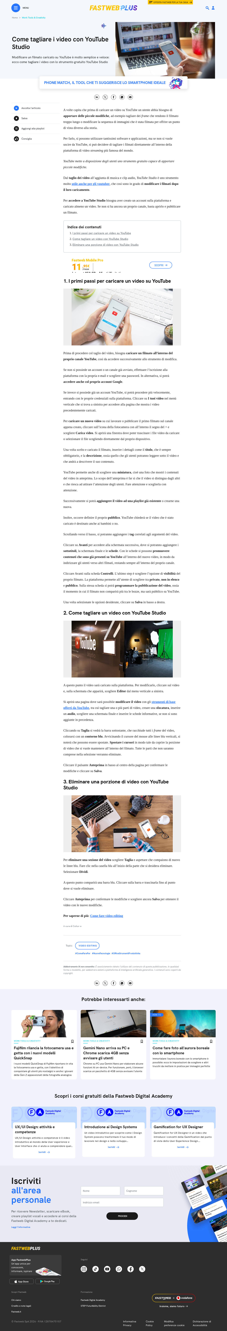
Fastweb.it (16, 1311)
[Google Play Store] (47, 1281)
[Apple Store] (21, 1281)
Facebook (113, 97)
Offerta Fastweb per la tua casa (170, 2)
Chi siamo (16, 1300)
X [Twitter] (105, 97)
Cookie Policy (150, 1323)
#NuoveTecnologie (101, 953)
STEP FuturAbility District (93, 1305)
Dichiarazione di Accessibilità (202, 1323)
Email (130, 97)
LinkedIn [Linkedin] (96, 97)
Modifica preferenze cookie (174, 1323)
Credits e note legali (21, 1305)
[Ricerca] (208, 8)
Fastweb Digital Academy (93, 1300)
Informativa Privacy (129, 1323)
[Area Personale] (213, 8)
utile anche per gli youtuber (91, 184)
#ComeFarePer (82, 953)
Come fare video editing (106, 916)
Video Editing (88, 945)
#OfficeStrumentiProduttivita (126, 953)
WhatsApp (122, 97)
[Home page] (113, 7)
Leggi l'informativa (20, 1227)
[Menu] (20, 7)
